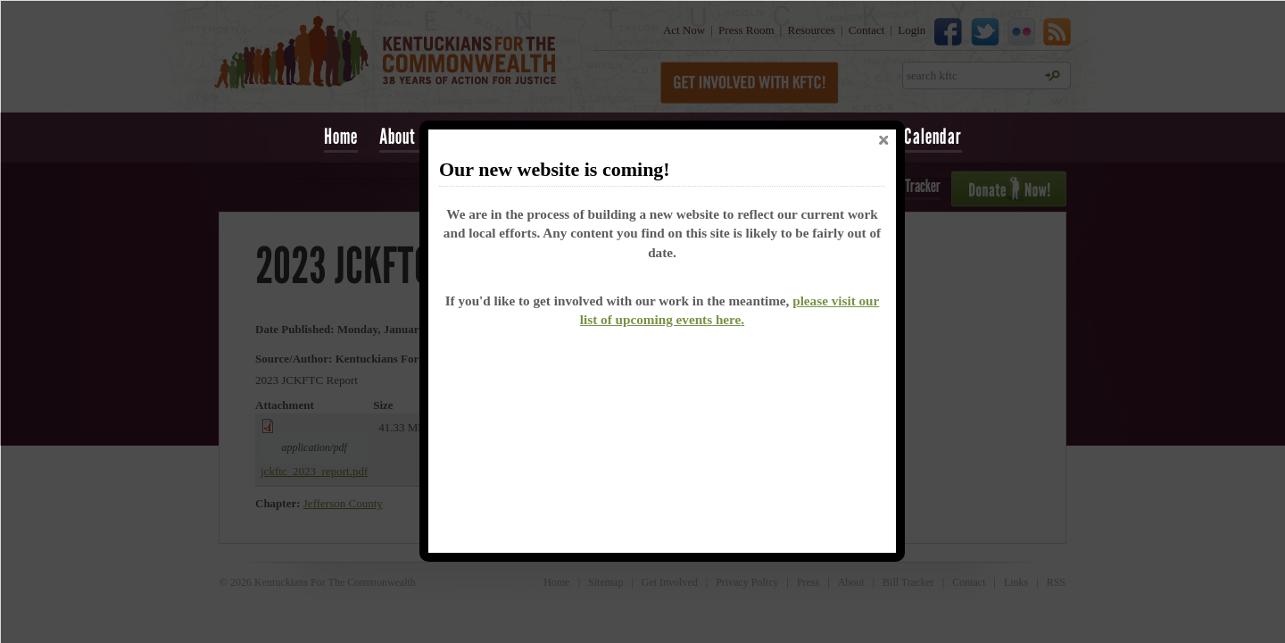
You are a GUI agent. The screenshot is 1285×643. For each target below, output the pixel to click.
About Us (407, 136)
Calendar (933, 136)
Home (341, 136)
